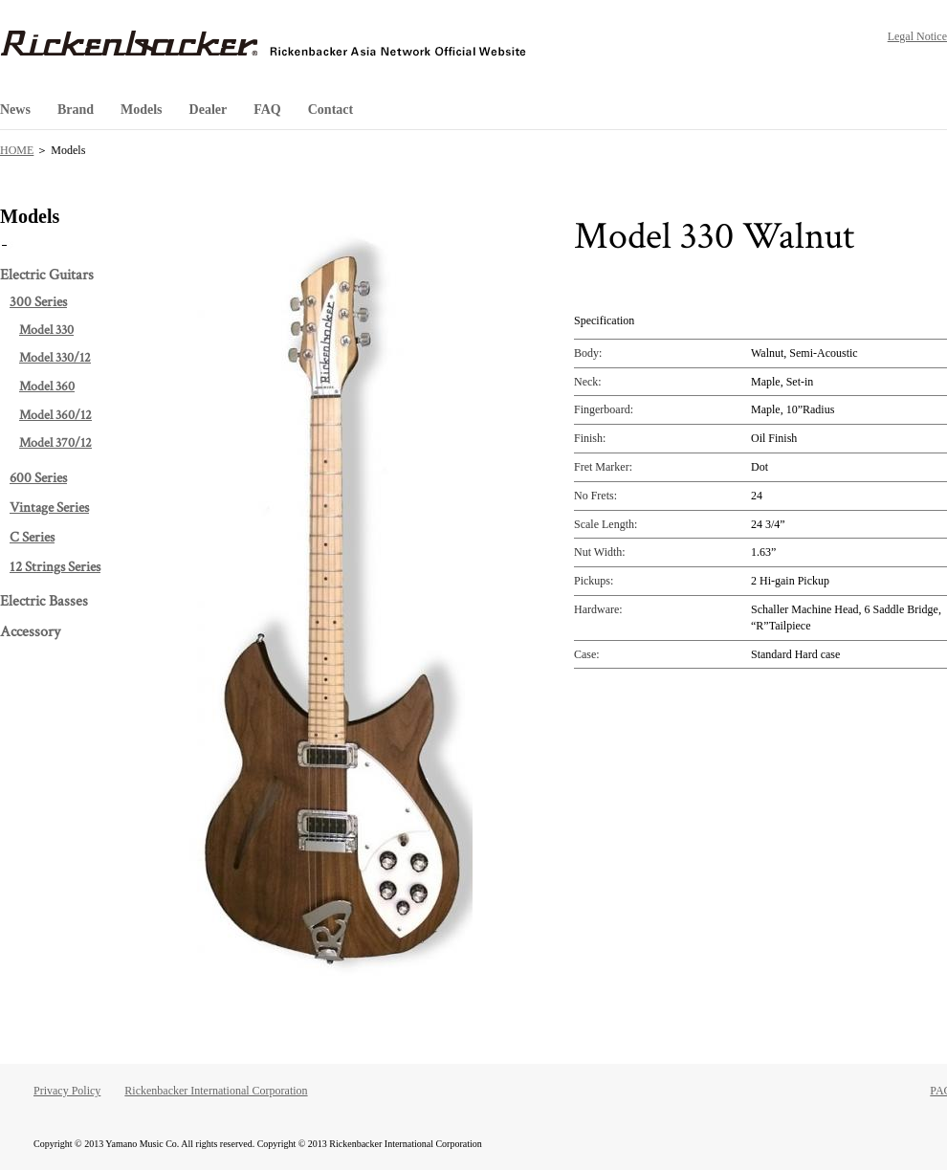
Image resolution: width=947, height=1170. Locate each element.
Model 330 (46, 330)
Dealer (208, 109)
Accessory (30, 632)
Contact (330, 109)
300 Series (38, 302)
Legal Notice (917, 36)
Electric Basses (44, 601)
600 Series (38, 478)
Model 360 (47, 386)
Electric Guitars (47, 275)
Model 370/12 (55, 443)
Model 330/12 (55, 357)
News (15, 109)
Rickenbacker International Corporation (215, 1090)
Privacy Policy (66, 1090)
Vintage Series (49, 507)
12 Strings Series (55, 567)
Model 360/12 (55, 415)
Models (142, 109)
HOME (16, 150)
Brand (75, 109)
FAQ (267, 109)
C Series (32, 537)
